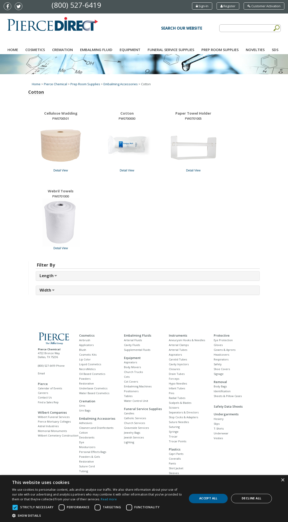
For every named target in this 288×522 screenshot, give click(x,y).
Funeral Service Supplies (171, 49)
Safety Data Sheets (228, 406)
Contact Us (45, 397)
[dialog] (144, 498)
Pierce (43, 384)
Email (41, 373)
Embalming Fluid (96, 49)
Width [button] (46, 290)
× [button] (282, 480)
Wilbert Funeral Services (53, 417)
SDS (275, 49)
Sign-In (202, 6)
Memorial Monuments (52, 431)
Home (12, 49)
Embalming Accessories (120, 84)
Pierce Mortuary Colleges (54, 421)
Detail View (61, 170)
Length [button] (47, 275)
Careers (43, 393)
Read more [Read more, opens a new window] (109, 499)
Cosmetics (35, 49)
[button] (97, 515)
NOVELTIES (255, 49)
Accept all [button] (208, 498)
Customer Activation (264, 6)
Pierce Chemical (55, 84)
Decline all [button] (251, 498)
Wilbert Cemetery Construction (58, 435)
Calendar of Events (50, 388)
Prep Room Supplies (220, 49)
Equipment (130, 49)
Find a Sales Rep (48, 402)
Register (227, 6)
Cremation (62, 49)
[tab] (148, 276)
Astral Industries (48, 426)
